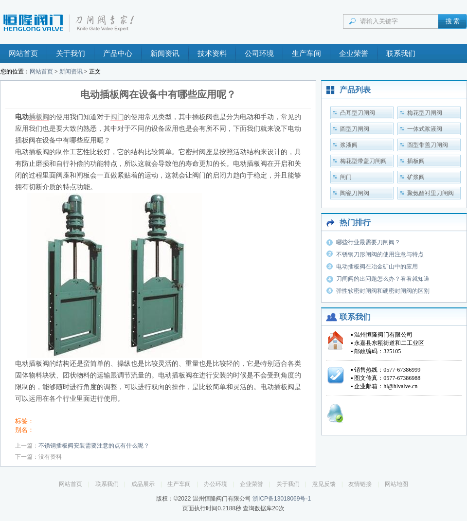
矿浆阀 (416, 177)
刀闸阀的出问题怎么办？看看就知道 (383, 278)
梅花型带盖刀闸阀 (363, 161)
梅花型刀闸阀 (424, 112)
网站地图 (396, 484)
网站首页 (23, 53)
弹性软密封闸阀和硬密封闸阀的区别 (383, 290)
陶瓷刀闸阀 (354, 193)
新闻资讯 (165, 53)
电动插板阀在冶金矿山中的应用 (377, 266)
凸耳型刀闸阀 (357, 112)
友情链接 (360, 484)
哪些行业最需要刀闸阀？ (368, 242)
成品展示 (143, 484)
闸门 (346, 177)
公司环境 (259, 53)
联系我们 (400, 53)
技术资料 (212, 53)
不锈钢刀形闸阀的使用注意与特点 (380, 254)
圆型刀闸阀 (354, 129)
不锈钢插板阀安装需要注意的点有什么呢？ (93, 445)
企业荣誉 (353, 53)
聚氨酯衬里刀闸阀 (430, 193)
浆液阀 (349, 145)
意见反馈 (324, 484)
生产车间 (306, 53)
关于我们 (70, 53)
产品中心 (117, 53)
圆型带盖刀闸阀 (427, 145)
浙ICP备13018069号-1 (281, 498)
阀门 (117, 117)
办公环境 (215, 484)
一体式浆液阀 (424, 129)
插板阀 (39, 117)
